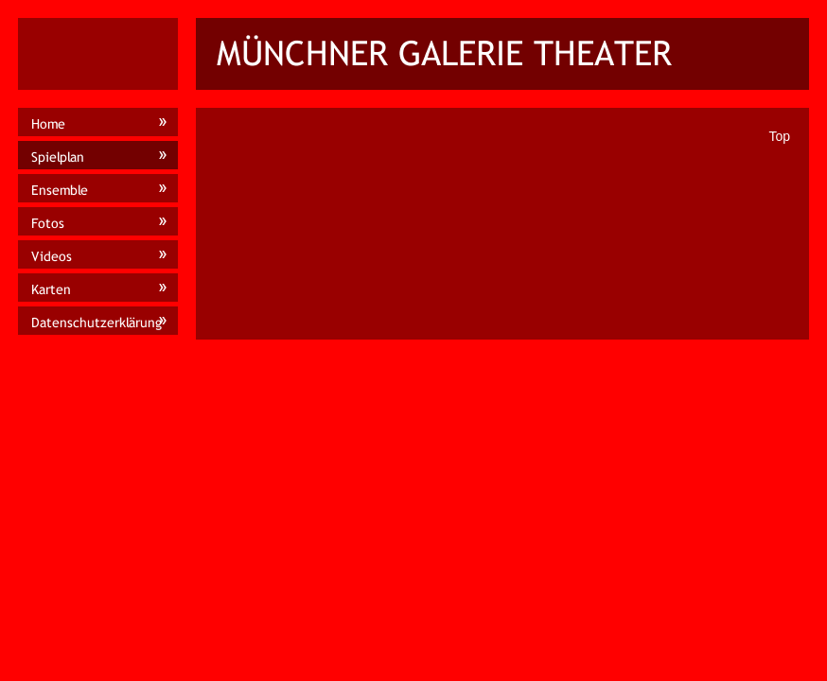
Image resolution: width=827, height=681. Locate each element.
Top (779, 136)
